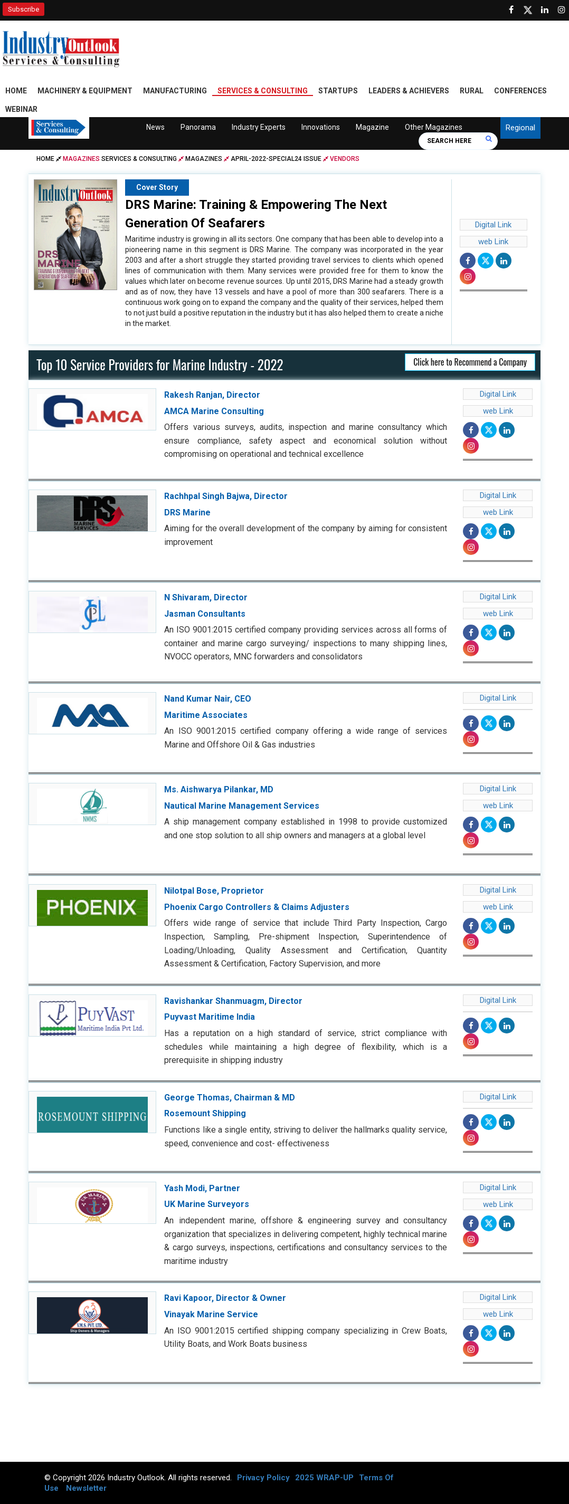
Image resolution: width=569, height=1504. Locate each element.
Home (16, 91)
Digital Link (493, 224)
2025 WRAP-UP (324, 1477)
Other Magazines (433, 127)
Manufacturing (175, 91)
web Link (493, 241)
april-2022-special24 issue (276, 158)
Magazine (371, 127)
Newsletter (86, 1488)
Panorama (197, 127)
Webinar (21, 109)
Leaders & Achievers (408, 91)
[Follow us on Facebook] (511, 10)
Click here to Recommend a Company (470, 362)
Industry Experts (258, 127)
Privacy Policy (263, 1477)
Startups (338, 91)
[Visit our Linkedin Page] (544, 10)
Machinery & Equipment (84, 91)
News (155, 127)
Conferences (520, 91)
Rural (471, 91)
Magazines (203, 158)
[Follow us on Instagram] (561, 10)
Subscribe (23, 9)
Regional (520, 127)
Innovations (320, 127)
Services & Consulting (262, 91)
